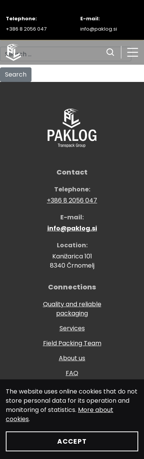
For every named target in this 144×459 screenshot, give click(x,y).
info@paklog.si (98, 29)
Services (72, 328)
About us (72, 358)
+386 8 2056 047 (26, 29)
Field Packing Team (72, 343)
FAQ (72, 373)
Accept (72, 441)
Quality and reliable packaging (72, 309)
